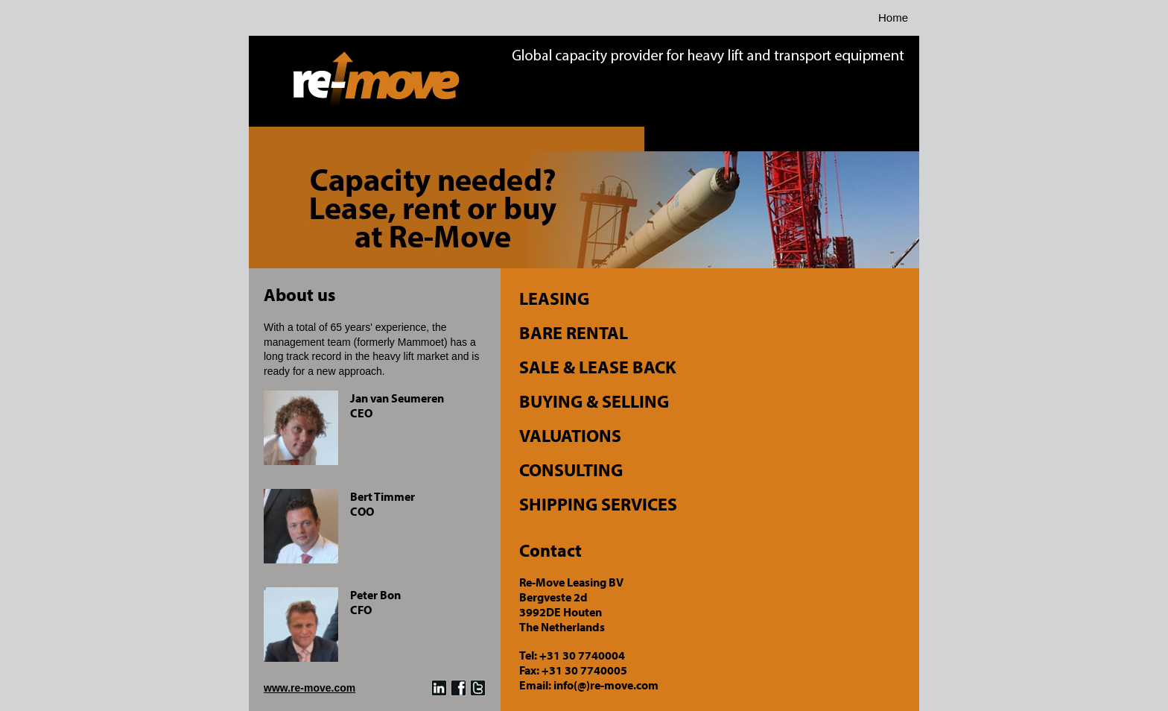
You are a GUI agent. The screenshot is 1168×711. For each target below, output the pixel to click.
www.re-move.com (309, 688)
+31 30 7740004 (582, 655)
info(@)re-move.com (605, 684)
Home (893, 17)
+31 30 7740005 (584, 670)
